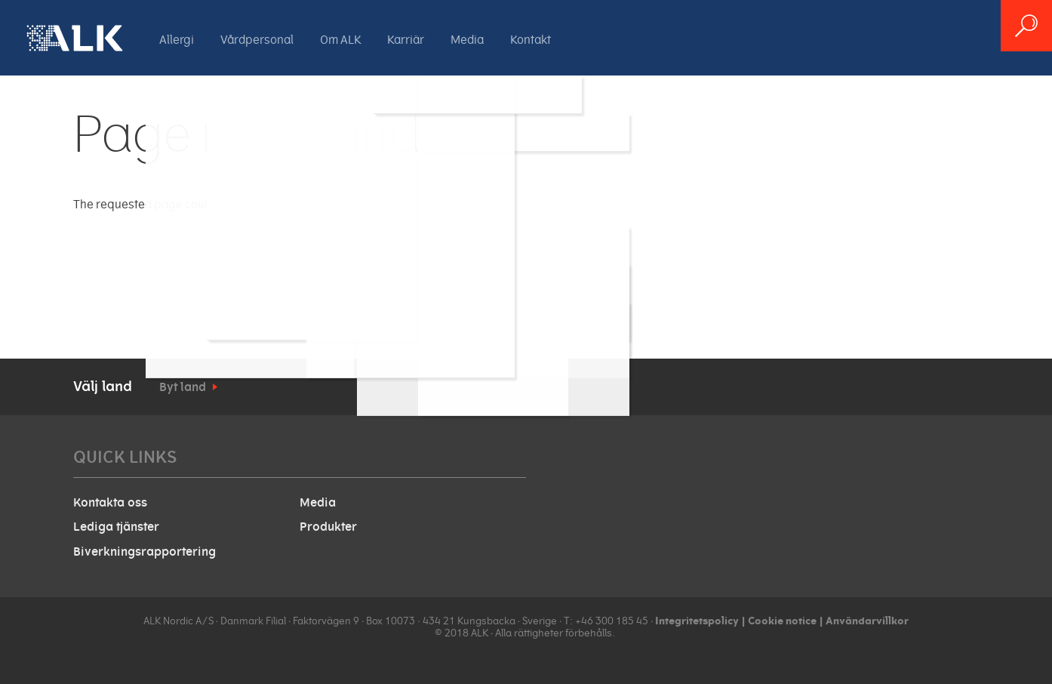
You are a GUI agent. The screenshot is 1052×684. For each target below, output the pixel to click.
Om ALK (340, 40)
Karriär (405, 40)
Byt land (182, 387)
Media (467, 40)
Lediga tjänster (116, 527)
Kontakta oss (110, 503)
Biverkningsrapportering (144, 552)
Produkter (328, 527)
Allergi (176, 40)
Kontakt (530, 40)
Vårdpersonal (257, 40)
